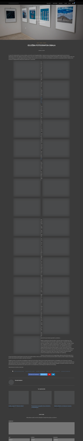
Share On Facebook (34, 374)
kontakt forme (41, 100)
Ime (9, 437)
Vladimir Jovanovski (65, 371)
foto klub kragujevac (19, 371)
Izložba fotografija (40, 371)
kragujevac (49, 371)
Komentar (11, 421)
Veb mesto (55, 437)
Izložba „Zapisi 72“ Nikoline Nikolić (16, 406)
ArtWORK (55, 3)
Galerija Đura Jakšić (30, 371)
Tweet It (44, 374)
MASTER (60, 3)
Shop (65, 3)
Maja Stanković (56, 371)
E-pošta (33, 437)
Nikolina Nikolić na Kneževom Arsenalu (62, 406)
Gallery (49, 3)
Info (69, 3)
